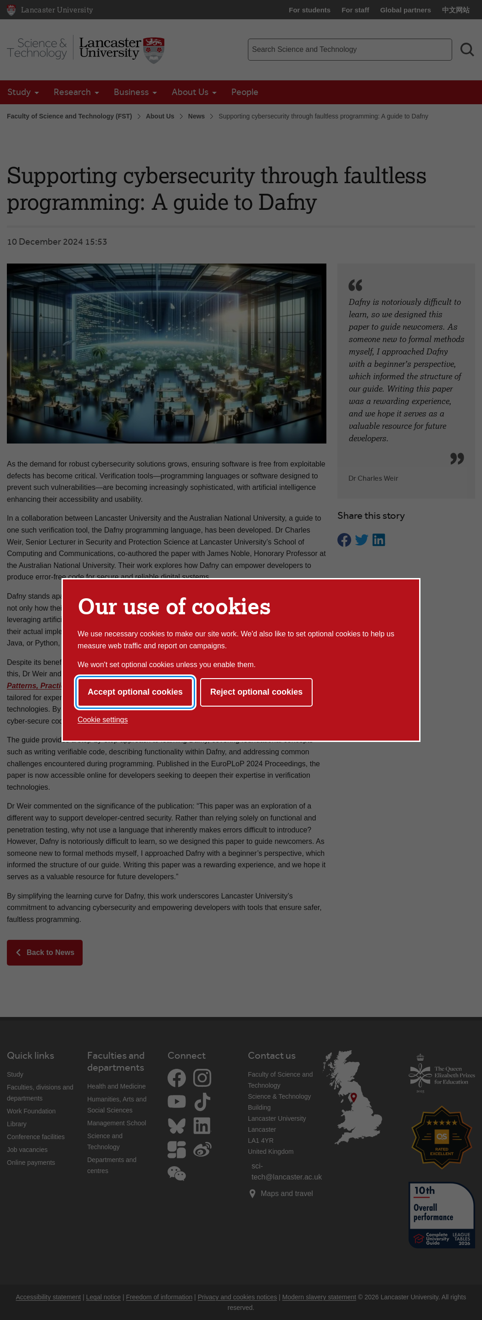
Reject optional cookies (256, 692)
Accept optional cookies (135, 692)
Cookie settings (103, 720)
